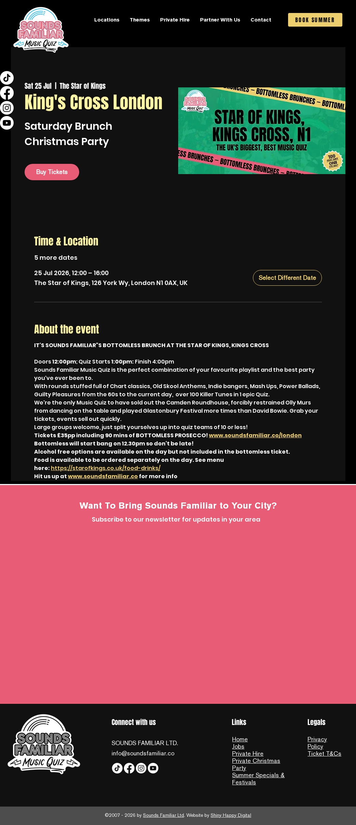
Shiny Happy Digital (231, 815)
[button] (107, 19)
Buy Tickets (52, 171)
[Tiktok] (7, 78)
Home (240, 739)
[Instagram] (7, 108)
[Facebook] (7, 93)
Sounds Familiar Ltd (163, 815)
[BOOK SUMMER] (315, 20)
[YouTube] (7, 123)
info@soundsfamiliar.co (143, 753)
